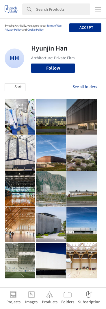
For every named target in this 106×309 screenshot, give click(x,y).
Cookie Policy (35, 30)
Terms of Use (54, 26)
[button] (15, 87)
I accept (85, 28)
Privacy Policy (13, 30)
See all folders (85, 87)
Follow (53, 68)
